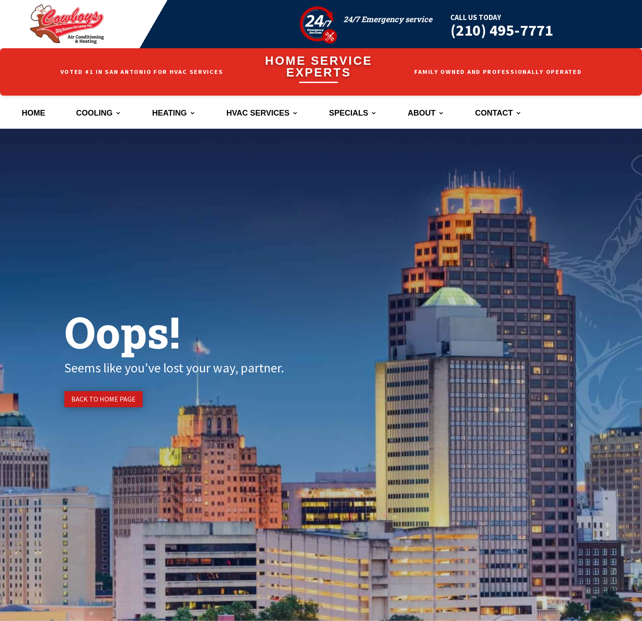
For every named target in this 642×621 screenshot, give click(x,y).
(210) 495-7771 (501, 30)
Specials (348, 113)
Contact (494, 113)
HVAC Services (257, 113)
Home (33, 113)
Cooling (94, 113)
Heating (169, 113)
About (422, 113)
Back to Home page (103, 399)
